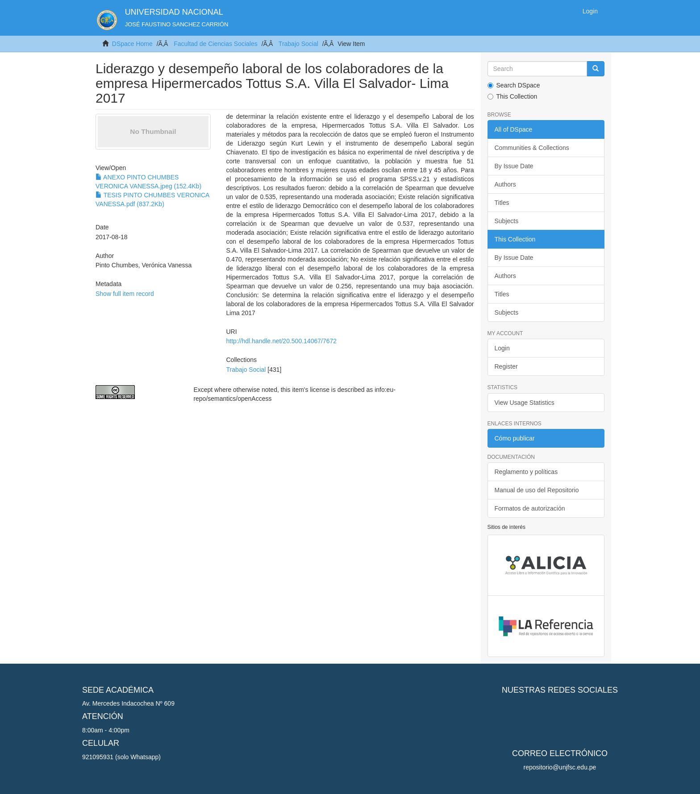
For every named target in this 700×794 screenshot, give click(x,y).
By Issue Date (514, 166)
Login (502, 348)
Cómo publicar (515, 438)
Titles (502, 202)
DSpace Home (132, 43)
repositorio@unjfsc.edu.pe (560, 767)
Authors (505, 184)
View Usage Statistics (524, 402)
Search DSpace (514, 85)
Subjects (507, 220)
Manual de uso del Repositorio (537, 490)
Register (506, 366)
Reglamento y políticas (526, 471)
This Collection (513, 96)
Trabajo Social (298, 43)
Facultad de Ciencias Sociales (216, 43)
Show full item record (125, 293)
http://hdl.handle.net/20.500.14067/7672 (281, 341)
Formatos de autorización (530, 508)
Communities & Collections (532, 147)
